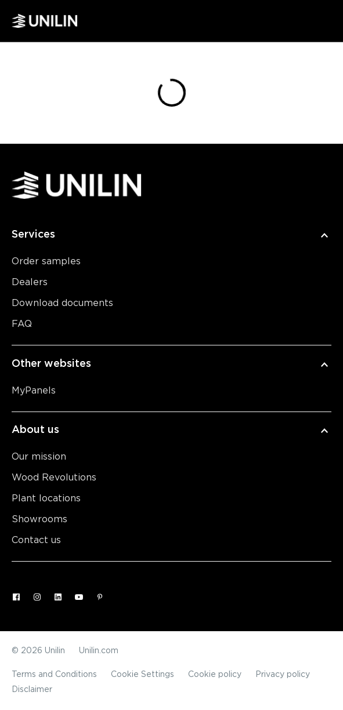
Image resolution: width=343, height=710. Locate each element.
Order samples (46, 261)
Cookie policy (214, 675)
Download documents (62, 303)
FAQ (22, 324)
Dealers (30, 282)
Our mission (39, 456)
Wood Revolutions (54, 477)
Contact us (36, 540)
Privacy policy (282, 675)
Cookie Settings (142, 675)
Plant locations (46, 498)
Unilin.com (98, 651)
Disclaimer (32, 690)
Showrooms (39, 519)
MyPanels (34, 390)
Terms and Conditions (54, 675)
